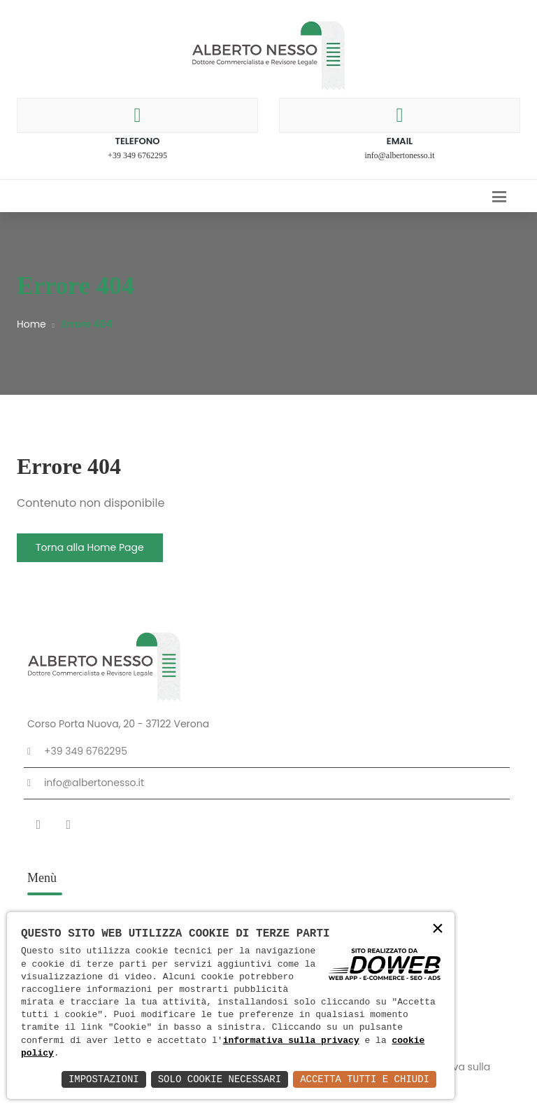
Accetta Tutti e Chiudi (364, 1079)
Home (31, 324)
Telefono (137, 141)
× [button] (437, 930)
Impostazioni (104, 1079)
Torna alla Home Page (90, 547)
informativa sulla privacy (291, 1041)
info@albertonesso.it (399, 155)
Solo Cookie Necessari (219, 1079)
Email (400, 141)
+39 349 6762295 (137, 155)
